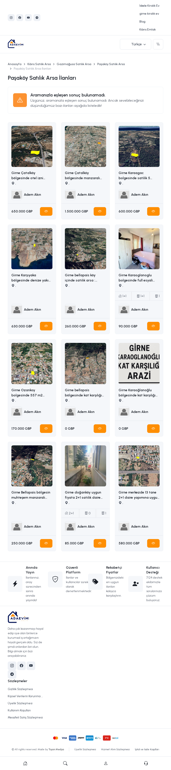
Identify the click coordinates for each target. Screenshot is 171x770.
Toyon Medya (56, 749)
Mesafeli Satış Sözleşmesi (25, 717)
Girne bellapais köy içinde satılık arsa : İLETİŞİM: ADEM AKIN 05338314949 (82, 278)
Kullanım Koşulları (19, 710)
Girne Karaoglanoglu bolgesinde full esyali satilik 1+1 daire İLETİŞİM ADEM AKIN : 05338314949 (138, 278)
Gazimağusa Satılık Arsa (74, 64)
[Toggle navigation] (158, 44)
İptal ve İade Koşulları (147, 749)
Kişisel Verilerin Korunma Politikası (25, 696)
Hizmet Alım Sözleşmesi (115, 749)
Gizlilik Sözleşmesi (20, 689)
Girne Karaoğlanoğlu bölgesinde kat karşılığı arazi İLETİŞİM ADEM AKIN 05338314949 (137, 393)
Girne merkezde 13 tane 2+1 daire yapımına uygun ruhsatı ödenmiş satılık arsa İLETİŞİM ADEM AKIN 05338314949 (139, 495)
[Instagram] (11, 17)
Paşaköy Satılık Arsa (111, 64)
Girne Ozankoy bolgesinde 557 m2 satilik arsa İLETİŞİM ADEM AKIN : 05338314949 (27, 393)
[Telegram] (37, 17)
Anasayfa (14, 64)
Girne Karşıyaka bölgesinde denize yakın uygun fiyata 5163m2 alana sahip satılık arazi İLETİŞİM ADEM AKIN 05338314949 (30, 278)
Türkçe (136, 44)
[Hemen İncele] (46, 211)
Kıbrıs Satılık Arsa (39, 64)
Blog (142, 21)
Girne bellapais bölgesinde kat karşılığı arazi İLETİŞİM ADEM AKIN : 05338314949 (83, 393)
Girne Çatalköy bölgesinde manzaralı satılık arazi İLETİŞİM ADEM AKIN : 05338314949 (82, 176)
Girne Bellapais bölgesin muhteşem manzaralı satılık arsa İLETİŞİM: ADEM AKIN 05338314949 (31, 495)
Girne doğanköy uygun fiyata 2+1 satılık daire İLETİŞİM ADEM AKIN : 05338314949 (83, 495)
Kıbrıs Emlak (147, 29)
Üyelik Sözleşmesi (20, 703)
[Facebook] (19, 17)
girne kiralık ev (149, 13)
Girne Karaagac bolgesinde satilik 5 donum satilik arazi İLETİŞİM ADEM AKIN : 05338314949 (136, 176)
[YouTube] (28, 17)
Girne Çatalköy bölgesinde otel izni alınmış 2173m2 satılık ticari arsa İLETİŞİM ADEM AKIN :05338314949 (31, 176)
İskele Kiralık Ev (149, 6)
